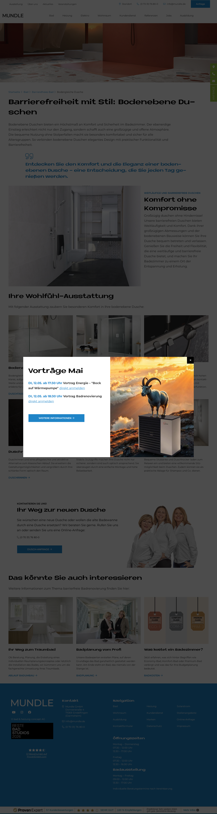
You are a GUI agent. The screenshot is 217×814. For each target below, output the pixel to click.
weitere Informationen (55, 418)
